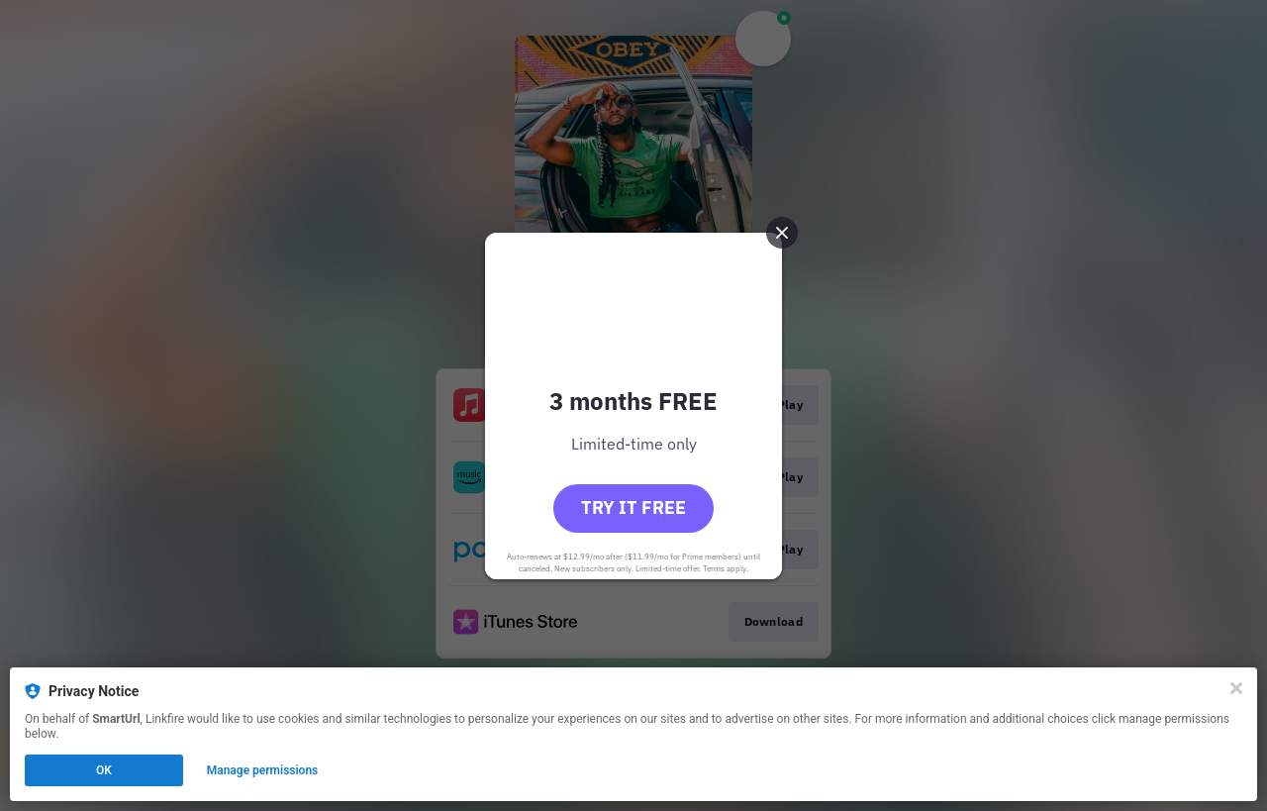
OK (104, 770)
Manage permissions (263, 770)
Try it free (633, 507)
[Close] (1236, 688)
